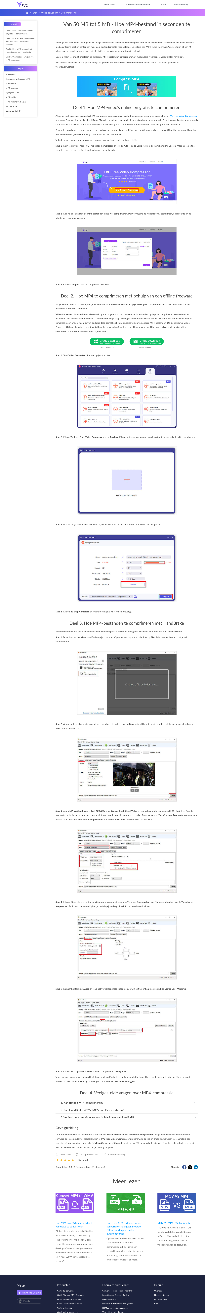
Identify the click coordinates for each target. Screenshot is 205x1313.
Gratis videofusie (64, 1308)
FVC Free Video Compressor (183, 115)
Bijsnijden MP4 (12, 92)
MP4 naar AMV (109, 1299)
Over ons (158, 1291)
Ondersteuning (180, 4)
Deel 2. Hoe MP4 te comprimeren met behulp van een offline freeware (20, 41)
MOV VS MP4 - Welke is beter (174, 1222)
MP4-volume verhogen (16, 101)
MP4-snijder (11, 97)
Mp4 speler (11, 74)
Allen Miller (65, 1154)
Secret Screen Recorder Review (116, 1295)
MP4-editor (11, 83)
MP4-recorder (12, 88)
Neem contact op (161, 1295)
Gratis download (112, 341)
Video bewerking (49, 12)
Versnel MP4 (11, 106)
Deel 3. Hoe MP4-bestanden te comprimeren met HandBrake (19, 50)
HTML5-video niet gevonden (115, 1308)
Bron (163, 4)
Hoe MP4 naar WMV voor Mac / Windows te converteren (74, 1224)
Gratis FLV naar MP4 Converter (71, 1295)
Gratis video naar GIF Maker (69, 1299)
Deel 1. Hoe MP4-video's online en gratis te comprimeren (19, 32)
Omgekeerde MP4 (14, 111)
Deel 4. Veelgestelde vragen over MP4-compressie (20, 58)
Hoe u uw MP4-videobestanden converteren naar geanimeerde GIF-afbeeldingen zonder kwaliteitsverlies (124, 1228)
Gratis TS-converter (65, 1291)
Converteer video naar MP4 (18, 79)
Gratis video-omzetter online (69, 1303)
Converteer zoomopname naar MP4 (118, 1291)
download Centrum (30, 1292)
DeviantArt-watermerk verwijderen (117, 1303)
